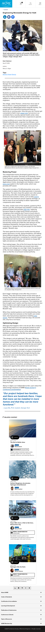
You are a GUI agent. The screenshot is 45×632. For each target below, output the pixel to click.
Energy (14, 74)
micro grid (6, 184)
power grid (24, 113)
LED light (27, 209)
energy (36, 197)
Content (6, 9)
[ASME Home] (6, 3)
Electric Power (7, 74)
